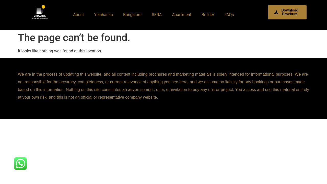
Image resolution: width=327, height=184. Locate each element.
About (78, 14)
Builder (208, 14)
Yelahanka (103, 14)
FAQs (229, 14)
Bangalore (132, 14)
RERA (157, 14)
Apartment (181, 14)
